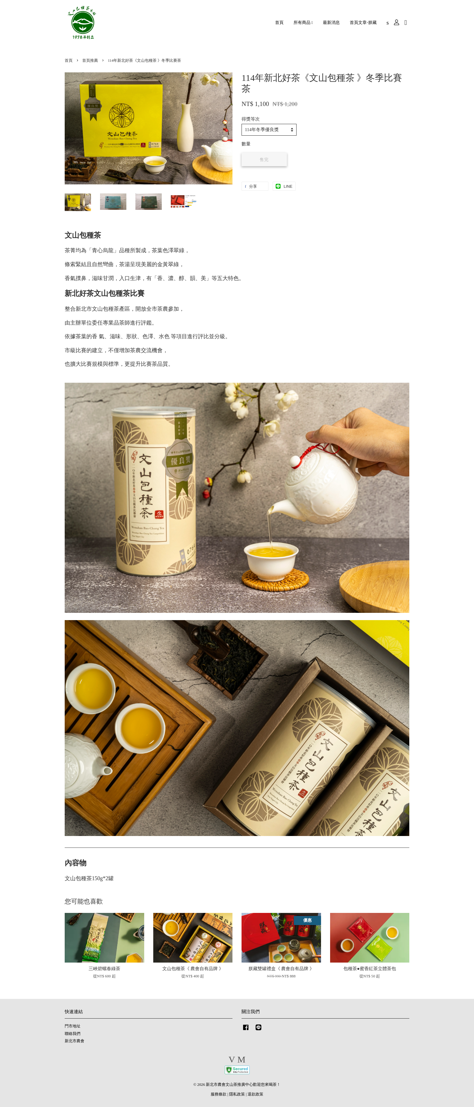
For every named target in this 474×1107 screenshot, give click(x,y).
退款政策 (255, 1094)
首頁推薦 (90, 60)
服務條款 (218, 1094)
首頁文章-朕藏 (363, 22)
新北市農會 (74, 1041)
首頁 (279, 22)
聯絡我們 (72, 1034)
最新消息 (331, 22)
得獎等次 (251, 119)
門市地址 (72, 1026)
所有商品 (303, 22)
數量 (246, 143)
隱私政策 (237, 1094)
